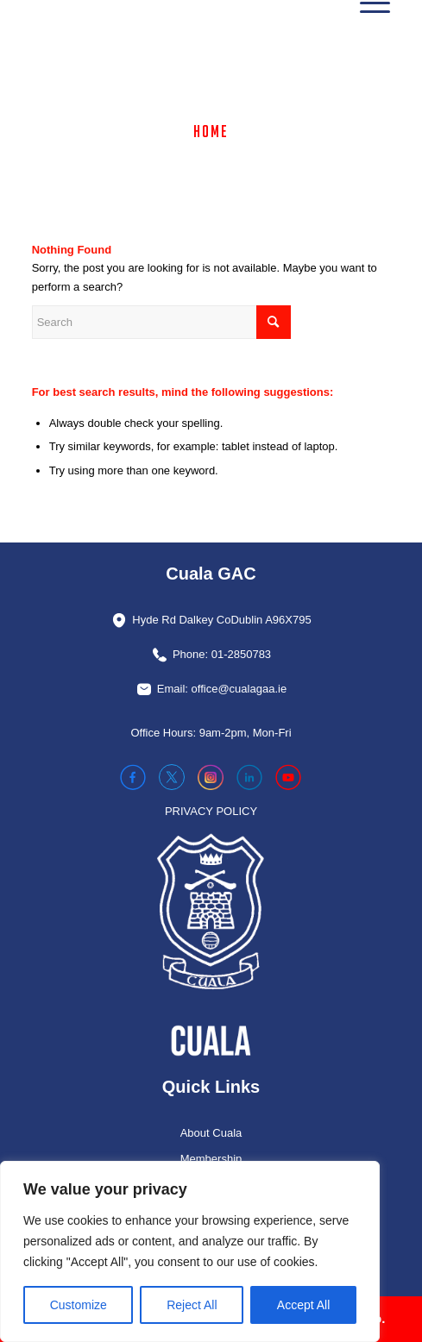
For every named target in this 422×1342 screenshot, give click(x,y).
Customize (78, 1305)
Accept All (303, 1305)
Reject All (192, 1305)
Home (211, 131)
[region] (190, 1251)
